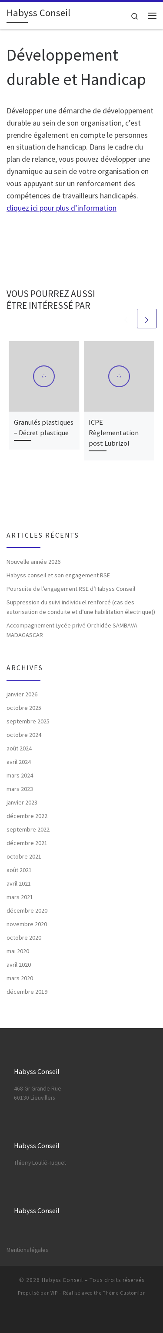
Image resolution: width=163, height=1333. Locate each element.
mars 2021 (20, 897)
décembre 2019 (27, 991)
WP (54, 1293)
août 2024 (19, 748)
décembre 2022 (27, 816)
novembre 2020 (27, 924)
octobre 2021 (24, 856)
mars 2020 (20, 978)
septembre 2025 (28, 721)
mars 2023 (20, 789)
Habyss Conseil (62, 1280)
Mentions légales (27, 1250)
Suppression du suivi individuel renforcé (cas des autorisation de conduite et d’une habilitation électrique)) (81, 607)
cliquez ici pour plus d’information (61, 208)
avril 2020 (19, 964)
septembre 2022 (28, 829)
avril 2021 (19, 883)
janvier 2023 (22, 802)
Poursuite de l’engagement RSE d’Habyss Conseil (71, 589)
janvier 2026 (22, 694)
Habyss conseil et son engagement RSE (58, 575)
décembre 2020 (27, 910)
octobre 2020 (24, 937)
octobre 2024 (24, 735)
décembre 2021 (27, 843)
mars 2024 (20, 775)
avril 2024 (19, 762)
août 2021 (19, 870)
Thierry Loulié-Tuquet (40, 1162)
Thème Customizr (124, 1293)
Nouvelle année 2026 (33, 562)
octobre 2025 (24, 708)
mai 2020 (18, 951)
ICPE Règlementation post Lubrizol (114, 433)
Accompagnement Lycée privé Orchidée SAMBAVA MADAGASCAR (72, 630)
